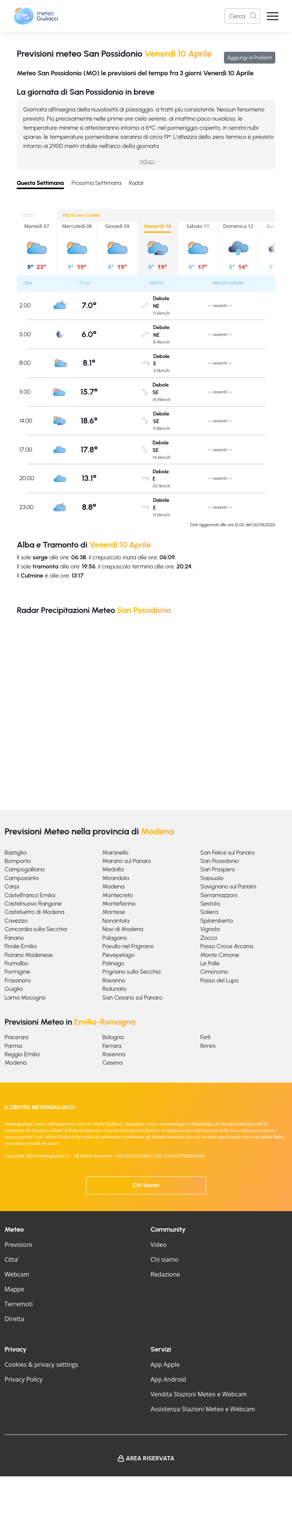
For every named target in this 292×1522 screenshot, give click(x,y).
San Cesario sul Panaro (132, 997)
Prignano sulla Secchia (131, 971)
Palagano (114, 937)
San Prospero (217, 869)
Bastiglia (15, 852)
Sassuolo (212, 878)
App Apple (165, 1364)
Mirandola (115, 878)
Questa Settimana (40, 183)
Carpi (12, 886)
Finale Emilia (20, 946)
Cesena (112, 1062)
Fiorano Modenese (29, 954)
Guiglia (14, 988)
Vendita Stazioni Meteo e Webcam (199, 1394)
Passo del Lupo (219, 980)
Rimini (208, 1045)
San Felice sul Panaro (227, 852)
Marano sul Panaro (126, 860)
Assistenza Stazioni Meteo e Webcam (203, 1409)
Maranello (115, 852)
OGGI (28, 215)
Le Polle (210, 963)
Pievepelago (118, 954)
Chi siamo (146, 1185)
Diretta (14, 1319)
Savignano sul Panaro (228, 886)
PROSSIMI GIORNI (81, 215)
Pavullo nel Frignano (128, 946)
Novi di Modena (122, 929)
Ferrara (111, 1045)
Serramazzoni (218, 895)
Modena (113, 886)
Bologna (113, 1037)
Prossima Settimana (96, 183)
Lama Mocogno (25, 997)
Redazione (165, 1274)
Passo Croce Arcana (226, 946)
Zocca (208, 937)
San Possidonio (219, 860)
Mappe (14, 1289)
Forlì (205, 1037)
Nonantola (115, 920)
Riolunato (114, 988)
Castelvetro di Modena (34, 911)
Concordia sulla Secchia (36, 929)
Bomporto (18, 860)
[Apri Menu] (272, 16)
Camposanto (22, 878)
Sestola (210, 903)
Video (159, 1244)
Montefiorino (118, 903)
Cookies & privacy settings (41, 1364)
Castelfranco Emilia (30, 895)
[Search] (242, 16)
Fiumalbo (17, 963)
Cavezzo (16, 920)
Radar (136, 183)
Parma (13, 1045)
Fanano (14, 937)
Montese (113, 911)
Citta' (12, 1259)
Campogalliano (25, 869)
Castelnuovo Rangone (33, 903)
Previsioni (18, 1244)
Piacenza (16, 1037)
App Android (168, 1379)
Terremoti (19, 1304)
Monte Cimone (219, 954)
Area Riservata (150, 1458)
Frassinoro (18, 980)
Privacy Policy (24, 1379)
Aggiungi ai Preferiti (249, 57)
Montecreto (117, 895)
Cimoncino (214, 971)
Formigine (17, 971)
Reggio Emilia (22, 1054)
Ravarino (113, 980)
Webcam (17, 1274)
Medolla (112, 869)
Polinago (113, 963)
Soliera (209, 911)
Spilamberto (216, 920)
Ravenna (113, 1054)
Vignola (210, 929)
